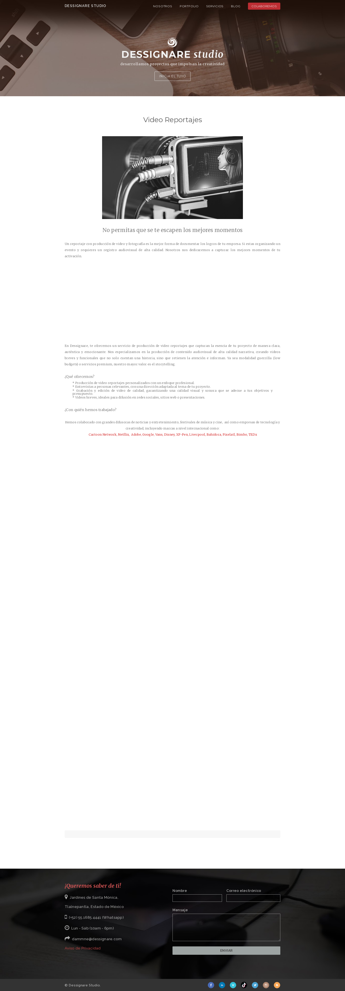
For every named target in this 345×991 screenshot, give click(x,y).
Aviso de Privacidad (83, 948)
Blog (235, 6)
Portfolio (189, 6)
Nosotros (162, 6)
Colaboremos (264, 6)
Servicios (215, 6)
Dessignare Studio (85, 6)
